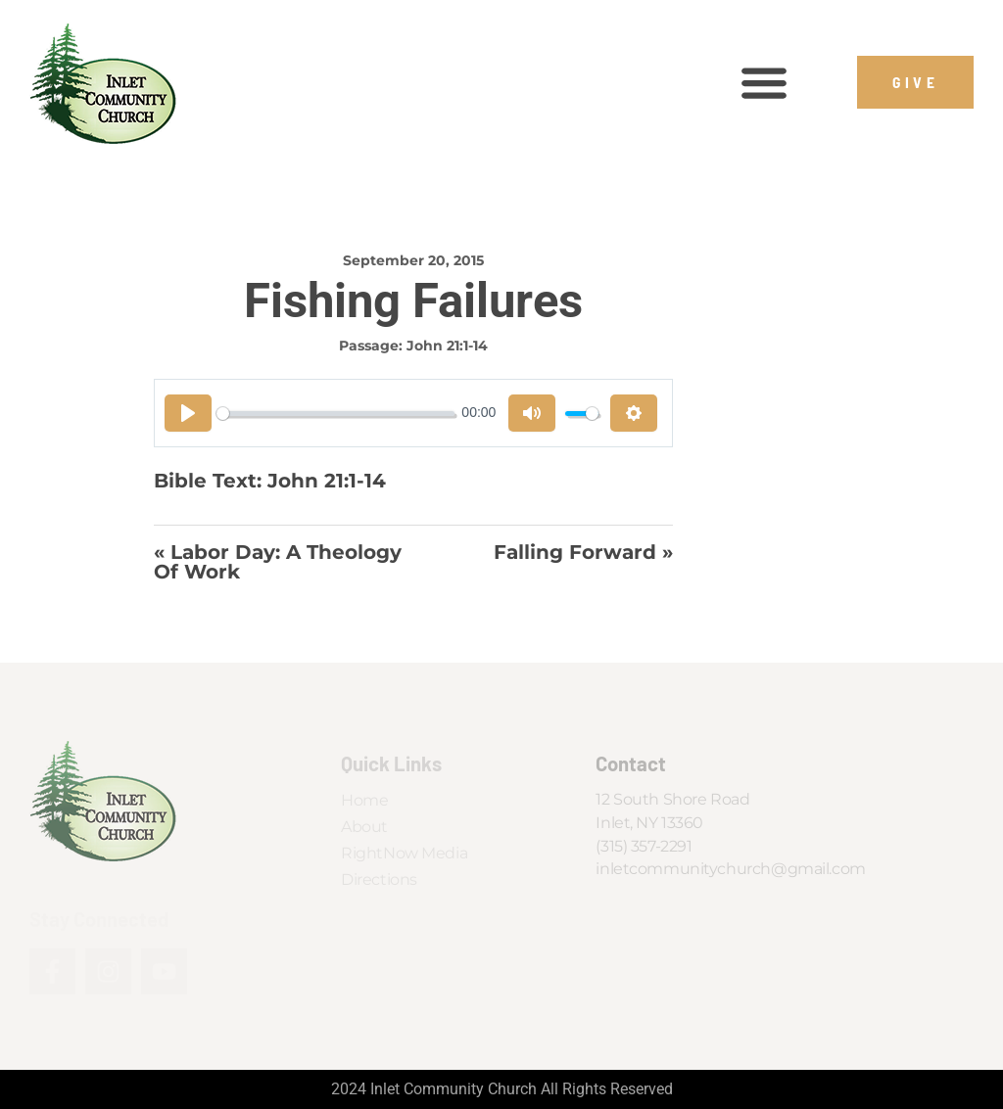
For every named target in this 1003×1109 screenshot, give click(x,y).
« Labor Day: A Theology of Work (278, 562)
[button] (763, 82)
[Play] (188, 413)
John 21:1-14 (447, 345)
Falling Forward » (583, 553)
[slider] (335, 413)
